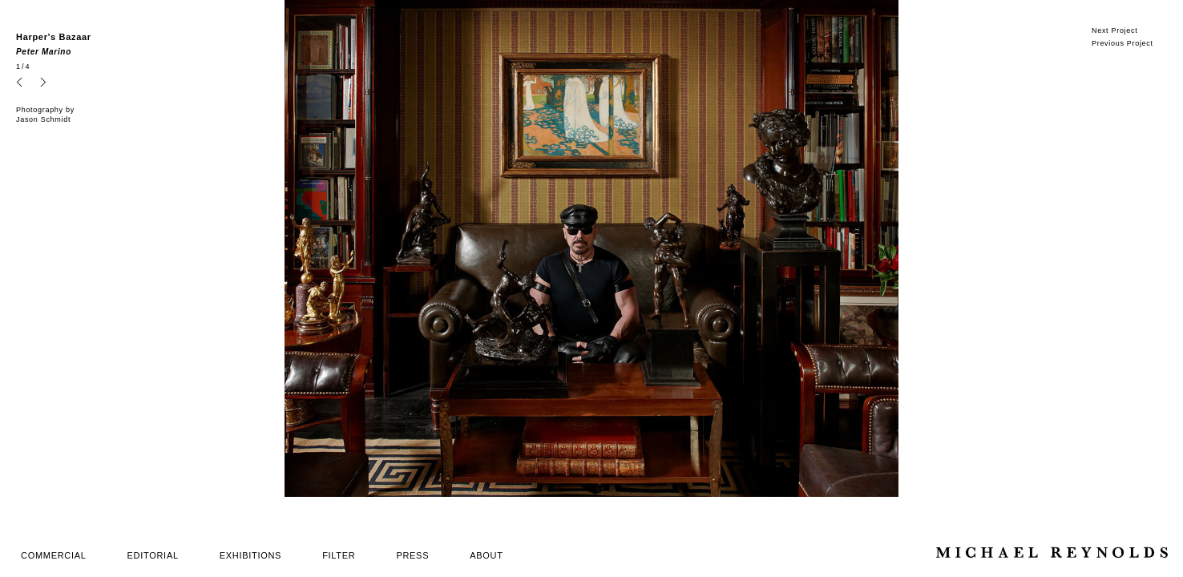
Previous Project (1122, 43)
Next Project (1114, 30)
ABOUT (486, 555)
